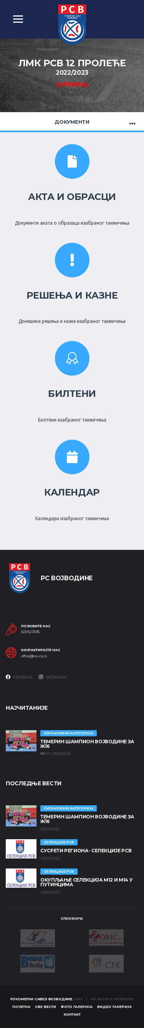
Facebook (19, 677)
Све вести (45, 1006)
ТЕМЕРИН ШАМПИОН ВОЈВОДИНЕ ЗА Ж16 (87, 744)
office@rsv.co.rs (34, 656)
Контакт (72, 1014)
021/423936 (30, 632)
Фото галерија (77, 1006)
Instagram (53, 677)
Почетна (21, 1006)
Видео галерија (114, 1006)
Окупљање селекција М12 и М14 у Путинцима (86, 882)
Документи (72, 122)
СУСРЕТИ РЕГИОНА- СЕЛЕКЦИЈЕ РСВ (85, 850)
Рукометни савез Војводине (41, 999)
